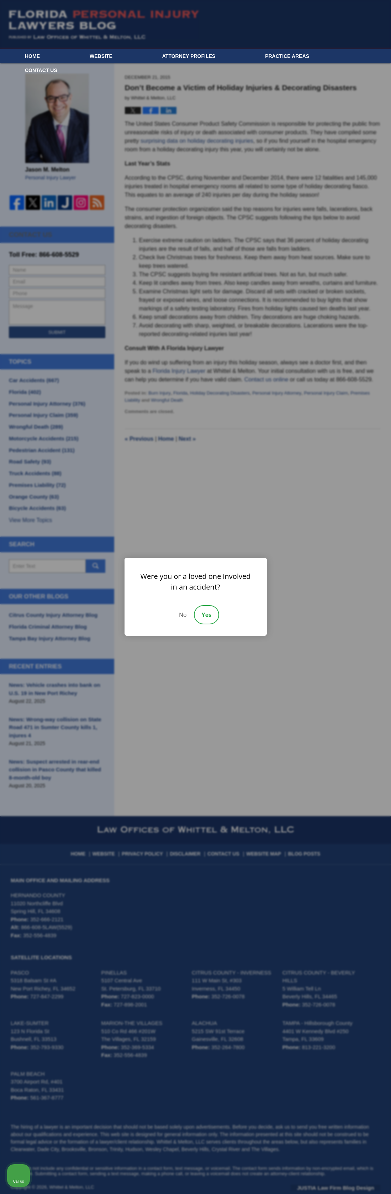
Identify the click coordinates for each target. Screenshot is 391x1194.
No (183, 615)
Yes (206, 615)
